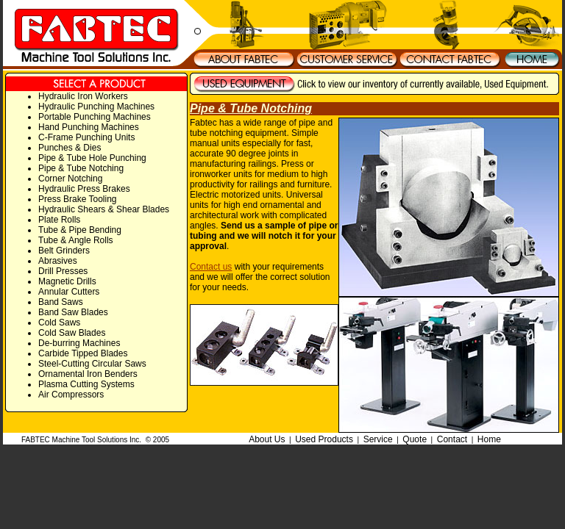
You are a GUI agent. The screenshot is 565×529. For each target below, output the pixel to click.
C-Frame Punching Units (86, 137)
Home (489, 439)
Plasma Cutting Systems (86, 384)
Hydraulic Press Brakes (84, 189)
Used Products (324, 439)
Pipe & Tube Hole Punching (92, 158)
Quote (414, 439)
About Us (267, 439)
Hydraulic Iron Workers (83, 96)
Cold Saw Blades (71, 333)
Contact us (211, 267)
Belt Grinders (64, 250)
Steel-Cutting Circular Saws (92, 364)
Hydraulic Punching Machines (96, 106)
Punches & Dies (69, 148)
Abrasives (57, 261)
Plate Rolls (59, 220)
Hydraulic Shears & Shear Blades (103, 209)
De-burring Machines (79, 343)
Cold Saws (59, 322)
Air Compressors (71, 394)
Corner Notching (70, 178)
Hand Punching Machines (88, 127)
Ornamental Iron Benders (88, 374)
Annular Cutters (68, 292)
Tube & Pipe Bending (79, 230)
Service (378, 439)
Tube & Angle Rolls (75, 240)
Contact (452, 439)
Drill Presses (63, 271)
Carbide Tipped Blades (82, 353)
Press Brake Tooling (77, 199)
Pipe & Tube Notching (81, 168)
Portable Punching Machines (94, 117)
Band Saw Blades (73, 312)
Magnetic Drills (67, 281)
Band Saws (60, 302)
